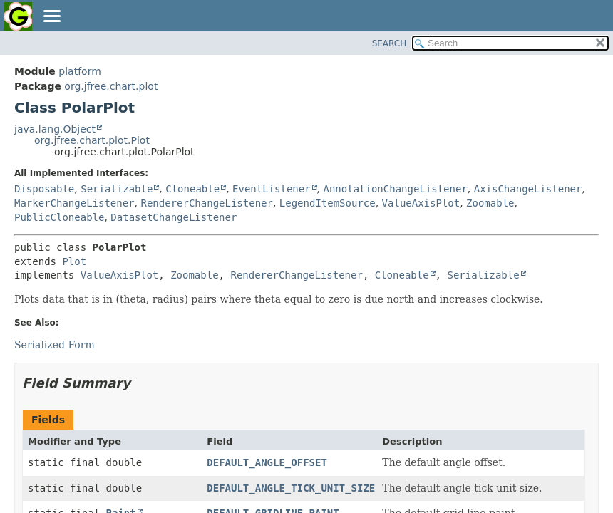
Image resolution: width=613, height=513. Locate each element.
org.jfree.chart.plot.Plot (92, 140)
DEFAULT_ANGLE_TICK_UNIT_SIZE (291, 488)
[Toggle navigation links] (51, 17)
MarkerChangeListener (74, 203)
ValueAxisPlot (421, 203)
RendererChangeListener (206, 203)
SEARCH (389, 43)
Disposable (44, 189)
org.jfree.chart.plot (111, 86)
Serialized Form (54, 345)
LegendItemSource (327, 203)
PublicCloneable (59, 217)
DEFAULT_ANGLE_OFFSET (267, 462)
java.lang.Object (55, 129)
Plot (74, 261)
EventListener (271, 189)
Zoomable (490, 203)
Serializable (117, 189)
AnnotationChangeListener (396, 189)
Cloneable (192, 189)
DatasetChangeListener (173, 217)
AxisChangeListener (528, 189)
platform (79, 71)
